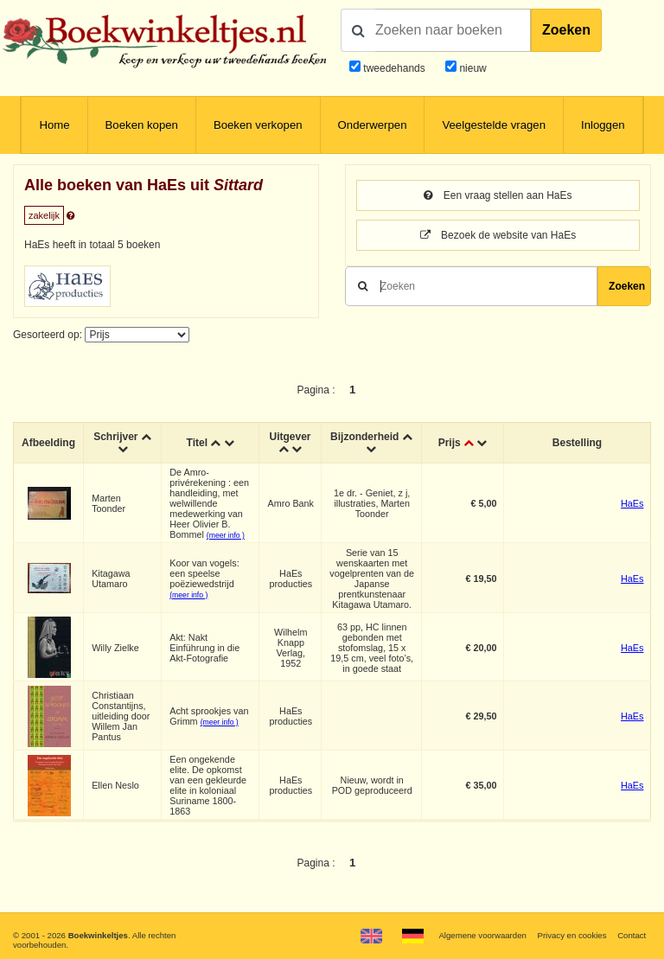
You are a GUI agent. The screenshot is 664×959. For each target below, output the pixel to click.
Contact (631, 935)
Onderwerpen (372, 124)
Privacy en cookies (571, 935)
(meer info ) (226, 535)
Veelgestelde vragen (494, 124)
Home (54, 124)
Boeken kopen (141, 124)
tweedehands (394, 68)
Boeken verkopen (258, 124)
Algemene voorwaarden (482, 935)
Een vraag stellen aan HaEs (497, 195)
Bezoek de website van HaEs (498, 235)
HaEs (632, 503)
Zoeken (566, 29)
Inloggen (603, 124)
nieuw (471, 68)
